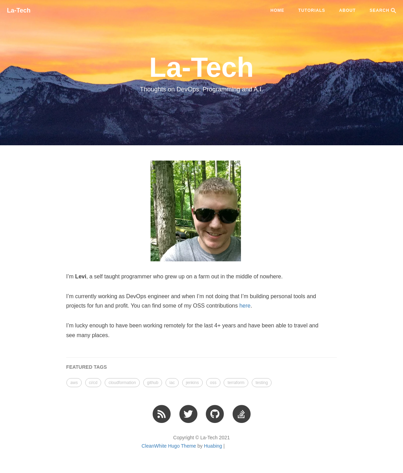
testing (262, 382)
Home (277, 10)
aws (74, 382)
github (153, 382)
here (244, 306)
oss (213, 382)
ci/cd (93, 382)
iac (172, 382)
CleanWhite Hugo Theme (169, 446)
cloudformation (122, 382)
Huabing (213, 446)
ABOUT (347, 10)
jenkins (192, 382)
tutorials (311, 10)
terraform (235, 382)
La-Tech (19, 10)
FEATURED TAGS (86, 367)
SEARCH (383, 10)
